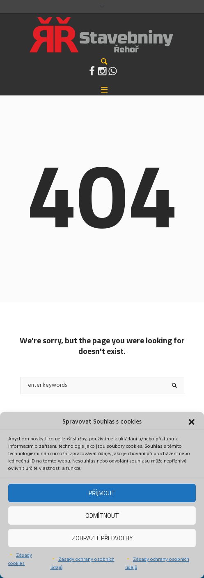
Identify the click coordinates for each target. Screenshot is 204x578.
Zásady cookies (20, 559)
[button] (192, 422)
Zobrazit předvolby (102, 538)
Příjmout (102, 493)
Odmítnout (102, 515)
